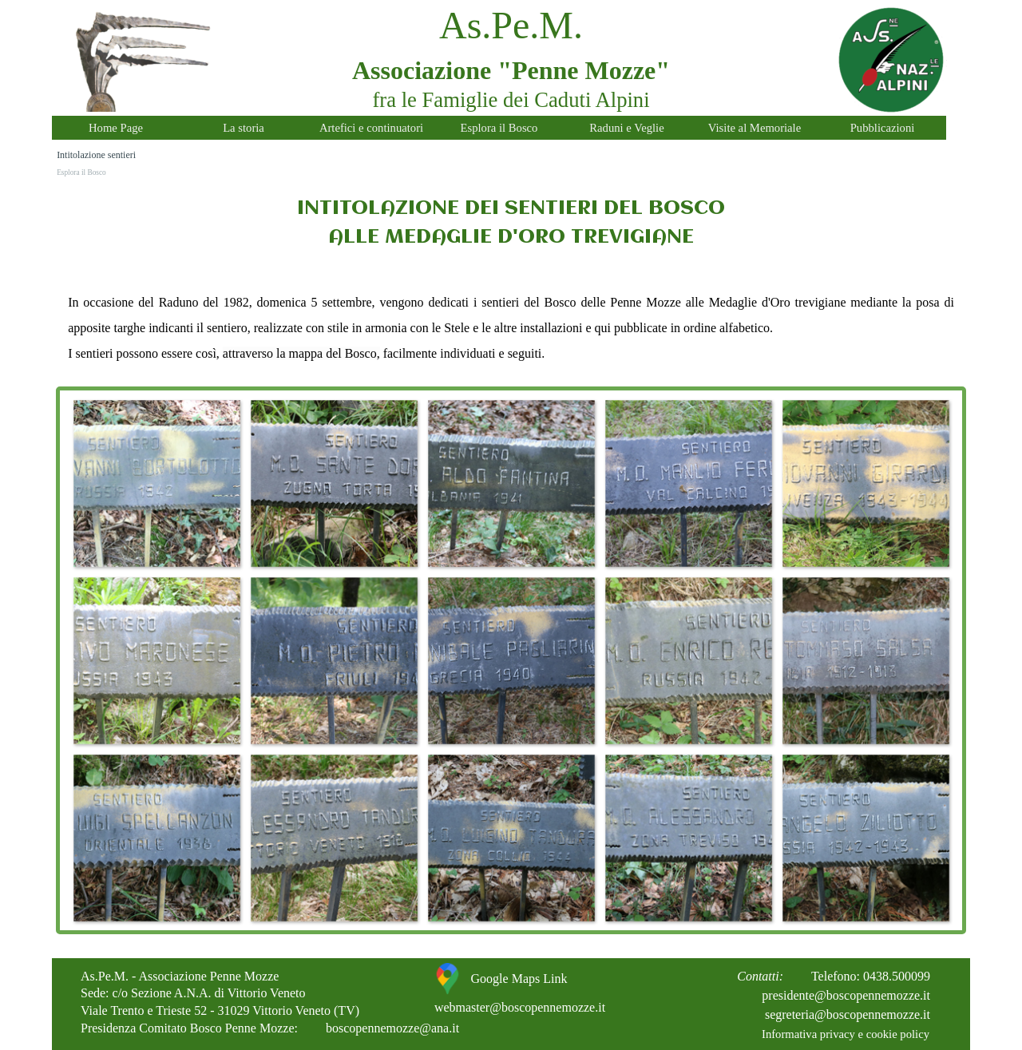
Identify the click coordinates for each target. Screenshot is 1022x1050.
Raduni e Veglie (626, 127)
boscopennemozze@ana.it (392, 1028)
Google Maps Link (519, 978)
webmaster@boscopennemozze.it (519, 1007)
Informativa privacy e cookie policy (845, 1034)
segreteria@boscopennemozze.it (847, 1014)
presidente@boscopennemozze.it (846, 995)
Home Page (116, 127)
